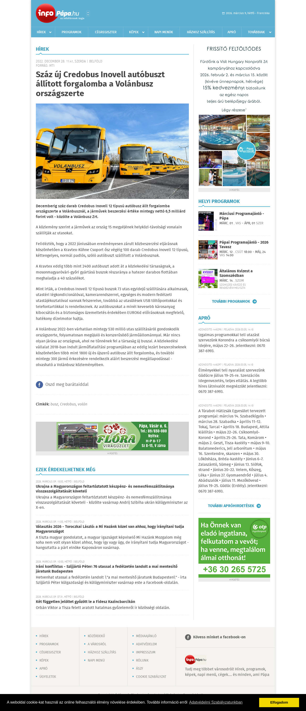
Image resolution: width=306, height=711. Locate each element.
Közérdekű (96, 636)
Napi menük (163, 32)
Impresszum (145, 652)
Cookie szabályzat (151, 676)
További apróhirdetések (231, 506)
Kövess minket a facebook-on (219, 637)
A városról (97, 644)
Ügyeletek (47, 676)
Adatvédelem (146, 644)
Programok (72, 32)
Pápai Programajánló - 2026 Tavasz (243, 245)
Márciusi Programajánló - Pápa (241, 216)
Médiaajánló (146, 636)
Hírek (41, 32)
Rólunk (142, 660)
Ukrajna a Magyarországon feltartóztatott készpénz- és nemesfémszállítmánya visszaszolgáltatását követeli (105, 489)
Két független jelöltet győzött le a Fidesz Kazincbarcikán (85, 602)
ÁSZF (139, 668)
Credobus (68, 404)
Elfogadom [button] (279, 702)
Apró (232, 32)
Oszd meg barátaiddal (66, 384)
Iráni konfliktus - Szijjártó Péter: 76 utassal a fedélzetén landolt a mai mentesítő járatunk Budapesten (106, 569)
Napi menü (96, 660)
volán (82, 404)
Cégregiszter (106, 32)
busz (54, 404)
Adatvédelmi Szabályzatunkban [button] (215, 702)
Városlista (88, 14)
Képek (134, 32)
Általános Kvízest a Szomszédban (236, 273)
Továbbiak (256, 32)
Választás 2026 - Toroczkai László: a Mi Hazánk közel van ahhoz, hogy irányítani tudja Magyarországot (110, 529)
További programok (231, 301)
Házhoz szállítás (201, 32)
